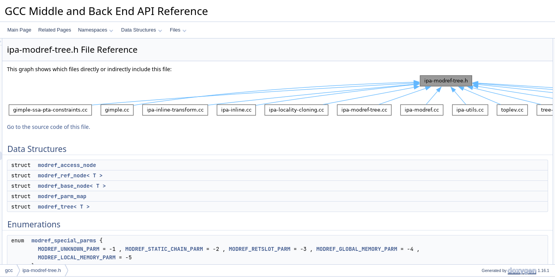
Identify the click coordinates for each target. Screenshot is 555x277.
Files (178, 30)
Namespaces (95, 30)
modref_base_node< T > (168, 185)
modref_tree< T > (160, 206)
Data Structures (141, 30)
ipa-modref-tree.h (41, 270)
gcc (9, 270)
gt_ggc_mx (486, 119)
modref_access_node (163, 165)
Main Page (19, 30)
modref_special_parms (160, 240)
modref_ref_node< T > (166, 175)
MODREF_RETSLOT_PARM (356, 248)
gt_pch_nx (485, 135)
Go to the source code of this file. (145, 126)
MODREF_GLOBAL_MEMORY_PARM (168, 257)
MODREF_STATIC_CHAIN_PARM (260, 248)
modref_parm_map (158, 196)
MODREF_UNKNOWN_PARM (165, 248)
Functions (479, 110)
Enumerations (483, 93)
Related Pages (54, 30)
